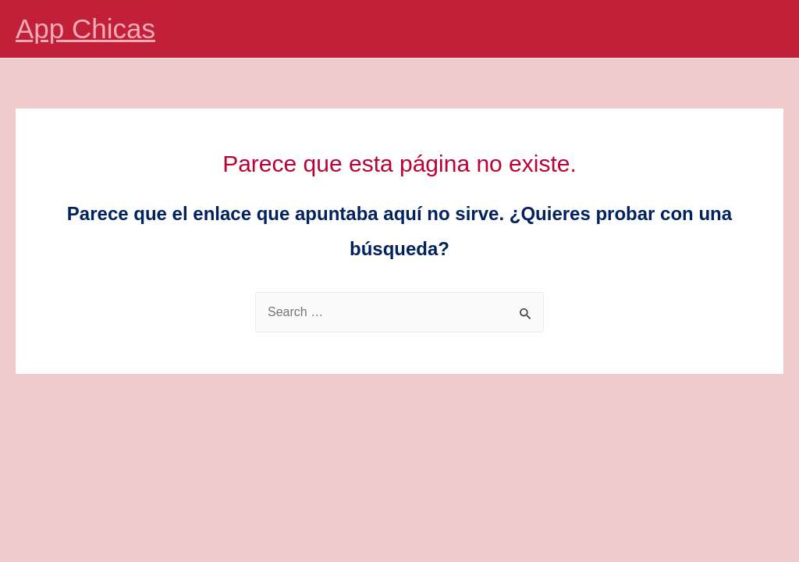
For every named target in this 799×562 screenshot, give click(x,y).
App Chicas (85, 28)
